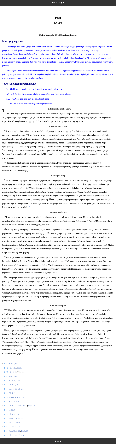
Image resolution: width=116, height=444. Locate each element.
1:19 (5, 410)
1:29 (5, 435)
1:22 (5, 423)
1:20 (5, 414)
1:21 (5, 418)
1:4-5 (6, 368)
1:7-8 (6, 372)
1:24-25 (7, 427)
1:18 (5, 406)
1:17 (5, 401)
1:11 (5, 380)
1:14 (5, 393)
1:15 (5, 397)
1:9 (5, 376)
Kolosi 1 (57, 3)
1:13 (5, 389)
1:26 (5, 431)
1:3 (5, 364)
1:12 (5, 385)
